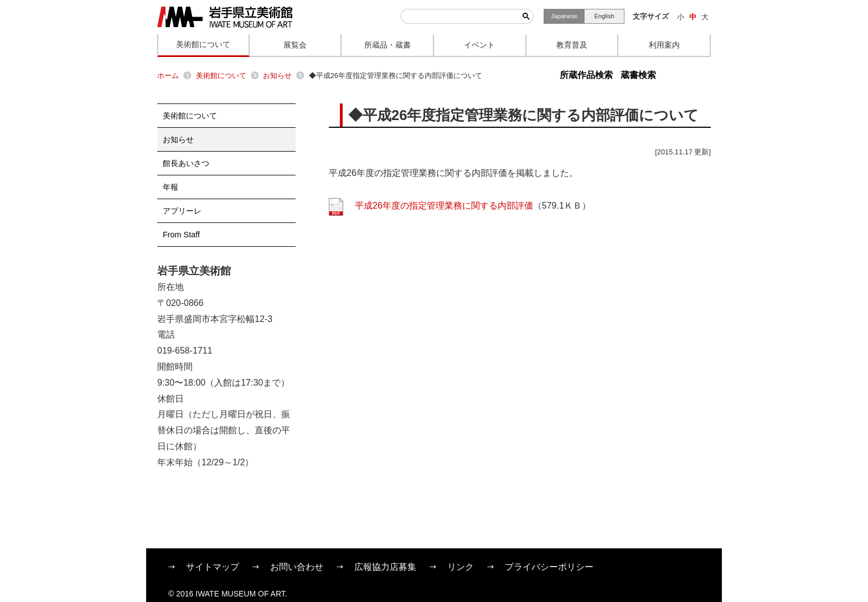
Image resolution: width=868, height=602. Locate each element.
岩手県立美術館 (224, 17)
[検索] (460, 16)
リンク (460, 567)
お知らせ (277, 75)
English (604, 16)
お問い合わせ (296, 567)
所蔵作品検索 (586, 75)
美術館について (221, 75)
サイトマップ (212, 567)
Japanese (564, 16)
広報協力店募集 (385, 567)
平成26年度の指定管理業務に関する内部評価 (444, 205)
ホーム (168, 75)
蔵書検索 (638, 75)
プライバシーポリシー (549, 567)
